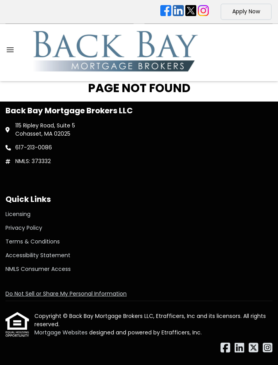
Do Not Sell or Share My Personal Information (66, 294)
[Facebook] (165, 11)
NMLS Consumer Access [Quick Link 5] (38, 269)
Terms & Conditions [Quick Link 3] (32, 241)
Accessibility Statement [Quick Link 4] (37, 255)
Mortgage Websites (61, 332)
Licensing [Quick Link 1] (17, 214)
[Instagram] (203, 11)
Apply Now (246, 11)
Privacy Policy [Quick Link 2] (23, 228)
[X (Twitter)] (190, 11)
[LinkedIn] (178, 11)
